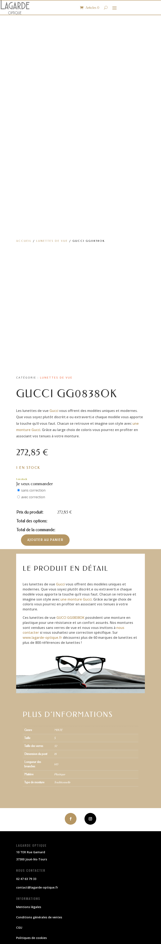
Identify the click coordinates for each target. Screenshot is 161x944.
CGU (19, 928)
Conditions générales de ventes (39, 917)
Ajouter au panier (45, 540)
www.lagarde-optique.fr (42, 637)
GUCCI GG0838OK (70, 617)
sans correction (33, 490)
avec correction (33, 497)
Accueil (24, 240)
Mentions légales (28, 907)
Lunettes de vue (52, 240)
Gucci (53, 410)
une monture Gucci (76, 599)
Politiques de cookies (31, 938)
